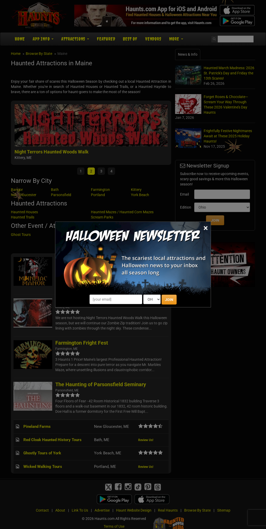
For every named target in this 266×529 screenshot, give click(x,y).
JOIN (169, 300)
